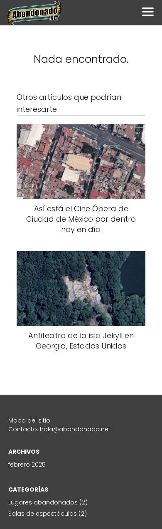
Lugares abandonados (43, 502)
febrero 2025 (27, 464)
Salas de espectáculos (42, 513)
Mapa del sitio (29, 420)
